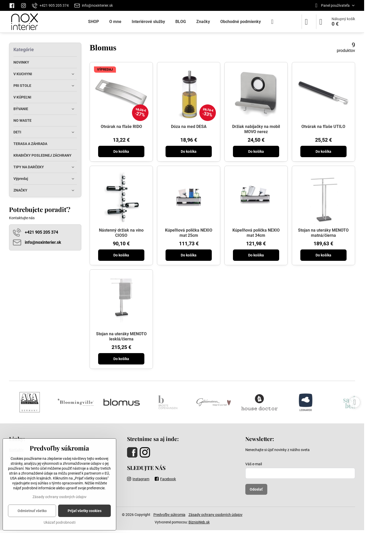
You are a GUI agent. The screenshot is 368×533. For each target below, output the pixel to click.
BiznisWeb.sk (199, 522)
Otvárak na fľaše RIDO (121, 126)
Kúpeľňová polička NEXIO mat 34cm (256, 233)
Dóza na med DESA (189, 126)
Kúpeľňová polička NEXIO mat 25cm (188, 233)
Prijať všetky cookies (84, 511)
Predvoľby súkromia (169, 515)
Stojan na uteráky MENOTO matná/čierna (323, 233)
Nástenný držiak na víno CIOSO (121, 233)
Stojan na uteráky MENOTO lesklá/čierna (121, 336)
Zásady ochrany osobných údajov (215, 515)
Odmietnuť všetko (32, 511)
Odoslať (256, 489)
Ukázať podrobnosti (59, 522)
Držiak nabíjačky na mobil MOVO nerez (256, 129)
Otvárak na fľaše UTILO (323, 126)
